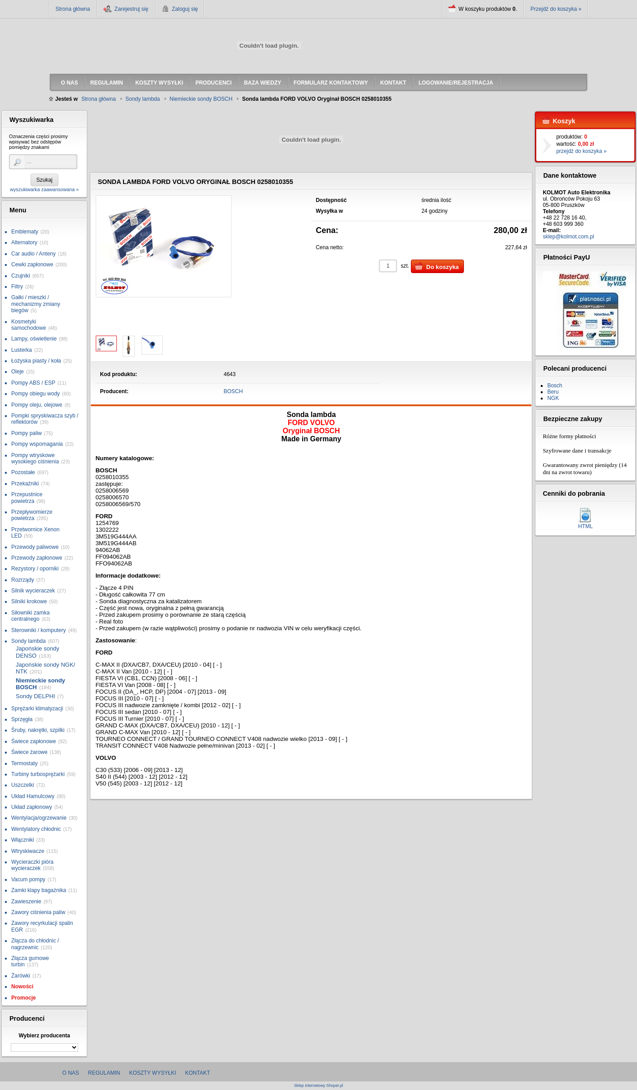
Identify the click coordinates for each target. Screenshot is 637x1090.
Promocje (23, 998)
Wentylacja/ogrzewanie (39, 818)
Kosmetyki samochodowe (28, 324)
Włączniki (22, 840)
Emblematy (24, 232)
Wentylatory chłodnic (36, 829)
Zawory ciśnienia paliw (38, 912)
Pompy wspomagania (37, 444)
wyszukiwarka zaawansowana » (44, 189)
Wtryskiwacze (27, 851)
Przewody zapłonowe (36, 558)
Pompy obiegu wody (35, 393)
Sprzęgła (21, 719)
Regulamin (104, 1073)
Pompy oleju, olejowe (36, 405)
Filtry (17, 286)
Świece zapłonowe (33, 741)
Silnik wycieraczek (33, 591)
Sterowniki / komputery (38, 630)
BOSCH (233, 391)
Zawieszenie (26, 901)
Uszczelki (22, 785)
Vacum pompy (28, 879)
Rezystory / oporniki (34, 568)
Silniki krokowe (29, 601)
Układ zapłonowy (31, 807)
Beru (552, 392)
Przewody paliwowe (34, 547)
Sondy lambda (28, 641)
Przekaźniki (25, 483)
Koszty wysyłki (152, 1073)
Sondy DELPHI (35, 696)
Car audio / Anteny (33, 254)
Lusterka (21, 350)
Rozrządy (22, 580)
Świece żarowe (29, 752)
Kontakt (197, 1073)
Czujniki (20, 276)
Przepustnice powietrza (26, 497)
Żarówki (20, 976)
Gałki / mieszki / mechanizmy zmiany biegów (35, 304)
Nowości (22, 986)
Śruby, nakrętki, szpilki (37, 730)
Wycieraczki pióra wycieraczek (32, 865)
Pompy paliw (26, 433)
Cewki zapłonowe (32, 264)
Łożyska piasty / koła (36, 361)
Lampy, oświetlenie (34, 339)
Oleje (17, 371)
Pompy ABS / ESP (33, 383)
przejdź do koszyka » (581, 151)
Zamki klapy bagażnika (38, 890)
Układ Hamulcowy (32, 796)
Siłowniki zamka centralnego (30, 616)
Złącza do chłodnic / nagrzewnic (35, 943)
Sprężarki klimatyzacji (37, 708)
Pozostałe (23, 472)
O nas (70, 1073)
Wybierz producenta (44, 1035)
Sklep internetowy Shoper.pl (318, 1086)
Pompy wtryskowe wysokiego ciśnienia (35, 458)
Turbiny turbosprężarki (38, 774)
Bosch (554, 385)
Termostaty (24, 763)
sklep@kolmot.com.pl (568, 236)
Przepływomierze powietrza (31, 515)
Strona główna (73, 9)
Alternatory (24, 242)
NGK (553, 398)
